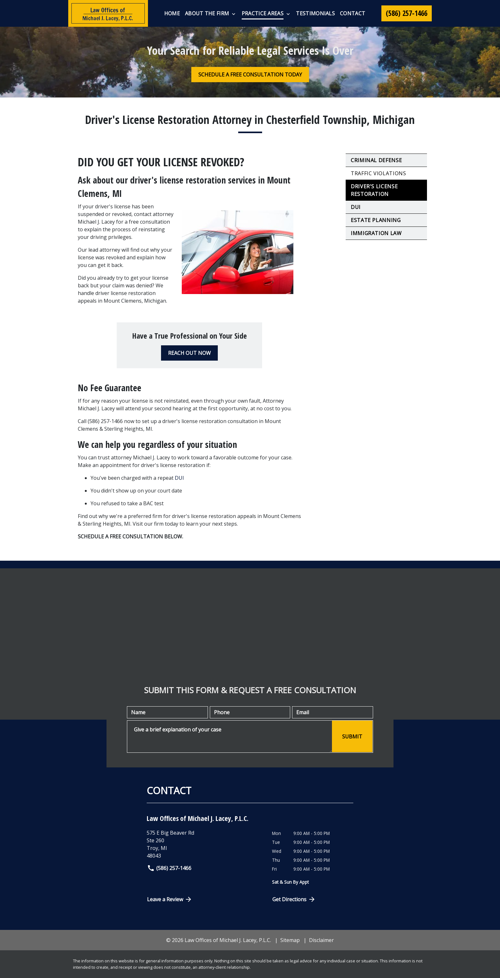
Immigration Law (376, 233)
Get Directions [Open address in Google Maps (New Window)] (294, 899)
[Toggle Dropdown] (233, 14)
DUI (179, 477)
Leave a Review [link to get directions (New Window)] (169, 899)
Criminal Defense (376, 160)
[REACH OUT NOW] (189, 353)
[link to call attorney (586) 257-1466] (406, 13)
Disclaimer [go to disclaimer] (321, 940)
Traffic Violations (378, 173)
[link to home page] (108, 13)
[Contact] (352, 13)
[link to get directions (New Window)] (204, 844)
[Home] (172, 13)
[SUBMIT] (352, 736)
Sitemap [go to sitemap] (290, 940)
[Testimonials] (315, 13)
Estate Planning (376, 220)
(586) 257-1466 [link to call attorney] (169, 868)
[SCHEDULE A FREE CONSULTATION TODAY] (250, 74)
